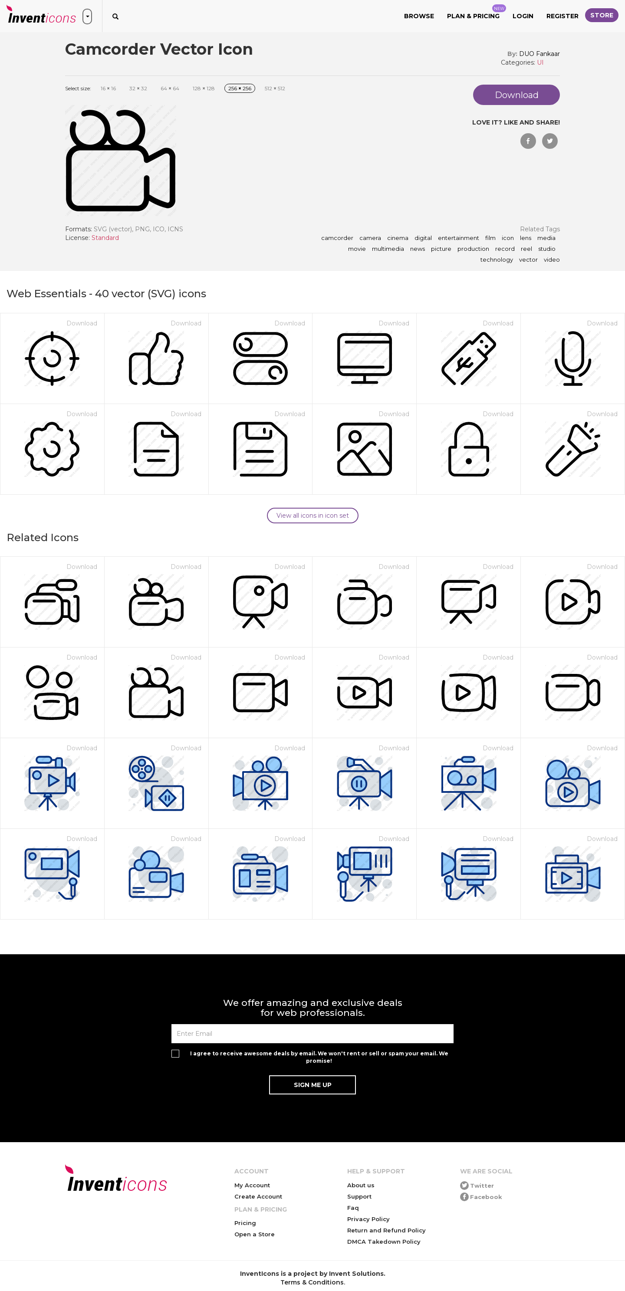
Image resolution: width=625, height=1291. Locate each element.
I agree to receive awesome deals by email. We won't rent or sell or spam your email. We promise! (319, 1057)
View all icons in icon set (312, 515)
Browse (419, 16)
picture (441, 249)
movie (357, 249)
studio (547, 249)
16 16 (108, 88)
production (473, 249)
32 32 (138, 88)
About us (361, 1185)
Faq (353, 1207)
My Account (252, 1185)
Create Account (258, 1196)
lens (525, 238)
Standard (105, 238)
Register (562, 16)
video (552, 260)
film (490, 238)
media (546, 238)
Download (81, 323)
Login (523, 16)
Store (601, 15)
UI (540, 62)
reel (526, 249)
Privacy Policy (368, 1218)
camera (370, 238)
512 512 (275, 88)
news (417, 249)
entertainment (458, 238)
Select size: (78, 88)
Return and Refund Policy (386, 1230)
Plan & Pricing (476, 12)
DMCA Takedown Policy (384, 1241)
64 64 (170, 88)
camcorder (337, 238)
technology (496, 260)
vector (528, 260)
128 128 (204, 88)
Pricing (245, 1222)
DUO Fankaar (539, 54)
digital (423, 238)
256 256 (239, 88)
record (505, 249)
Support (359, 1196)
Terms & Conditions (312, 1282)
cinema (397, 238)
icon (508, 238)
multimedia (388, 249)
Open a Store (254, 1234)
